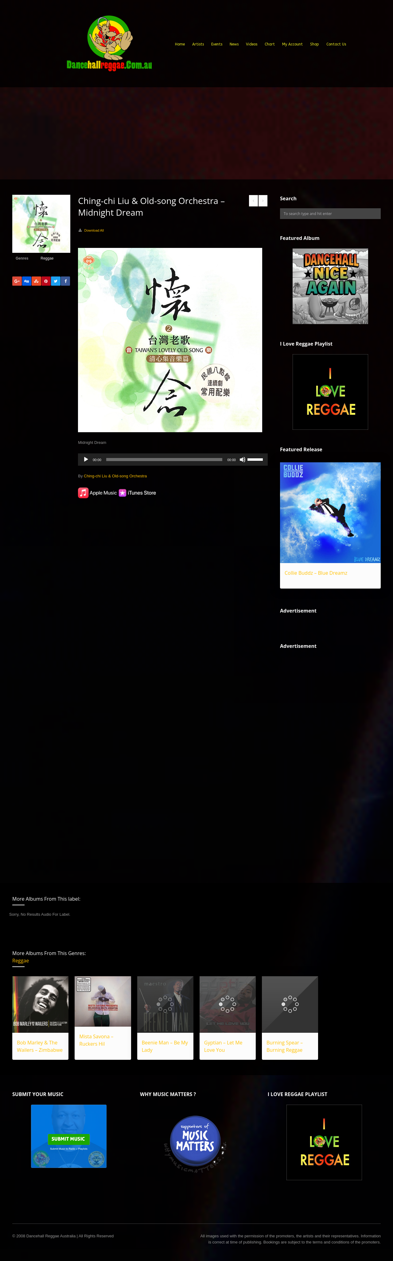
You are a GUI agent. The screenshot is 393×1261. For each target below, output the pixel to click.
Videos (251, 44)
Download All (94, 230)
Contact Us (336, 44)
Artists (198, 44)
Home (180, 44)
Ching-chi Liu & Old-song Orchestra (115, 476)
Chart (270, 44)
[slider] (164, 459)
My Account (292, 44)
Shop (314, 44)
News (234, 44)
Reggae (47, 258)
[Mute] (242, 459)
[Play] (86, 459)
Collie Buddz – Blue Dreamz (316, 573)
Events (216, 44)
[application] (173, 459)
